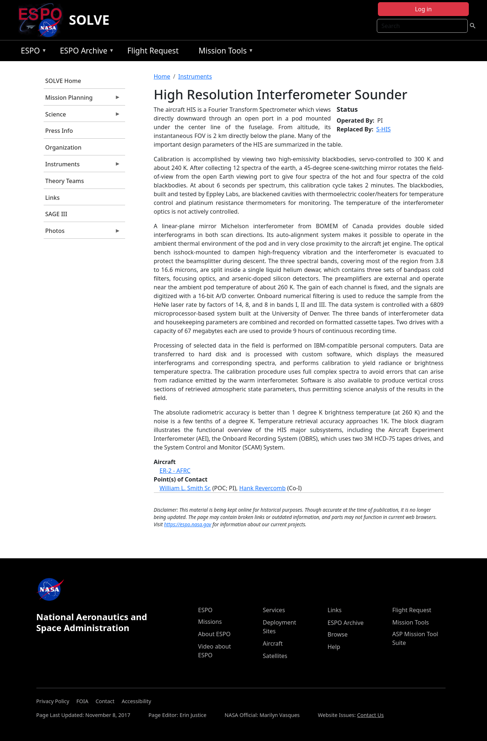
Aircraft (273, 643)
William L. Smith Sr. (185, 488)
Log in (423, 9)
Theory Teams (64, 181)
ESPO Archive (85, 51)
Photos (82, 232)
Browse (338, 634)
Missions (210, 622)
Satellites (275, 656)
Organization (63, 147)
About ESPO (214, 634)
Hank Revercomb (262, 488)
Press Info (59, 131)
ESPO (32, 51)
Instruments (82, 166)
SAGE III (56, 214)
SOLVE (89, 20)
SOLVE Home (63, 81)
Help (334, 647)
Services (274, 610)
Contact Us (370, 715)
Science (82, 116)
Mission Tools (224, 51)
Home (162, 76)
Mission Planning (82, 99)
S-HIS (383, 129)
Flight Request (153, 50)
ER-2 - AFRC (175, 471)
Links (52, 198)
